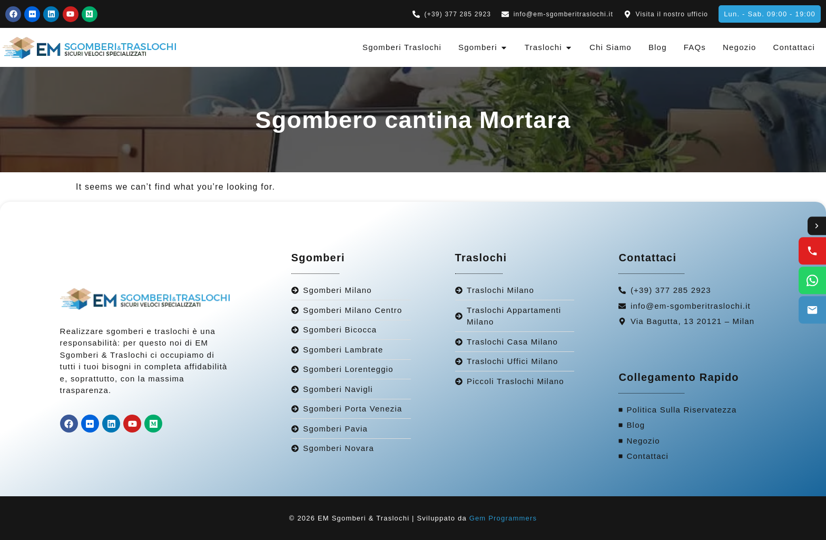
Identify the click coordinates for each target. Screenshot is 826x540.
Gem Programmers (503, 518)
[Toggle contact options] (816, 226)
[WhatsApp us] (812, 280)
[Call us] (812, 251)
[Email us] (812, 310)
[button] (770, 14)
